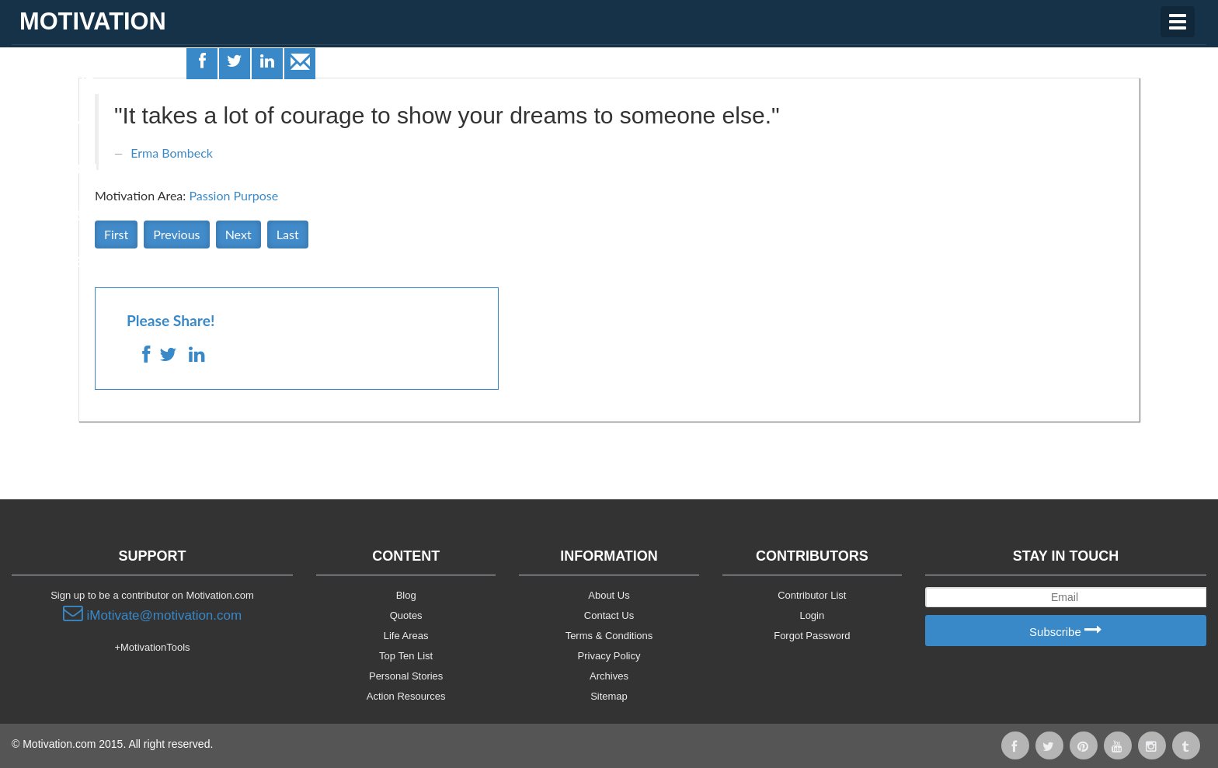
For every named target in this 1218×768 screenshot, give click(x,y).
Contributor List (812, 595)
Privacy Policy (609, 656)
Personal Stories (406, 676)
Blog (406, 595)
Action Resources (406, 696)
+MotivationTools (152, 647)
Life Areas (57, 74)
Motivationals (72, 169)
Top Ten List (406, 656)
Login (811, 615)
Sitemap (609, 696)
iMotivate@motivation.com (152, 613)
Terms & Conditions (609, 635)
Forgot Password (812, 635)
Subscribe (1065, 631)
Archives (609, 676)
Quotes (47, 122)
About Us (608, 595)
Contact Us (609, 615)
